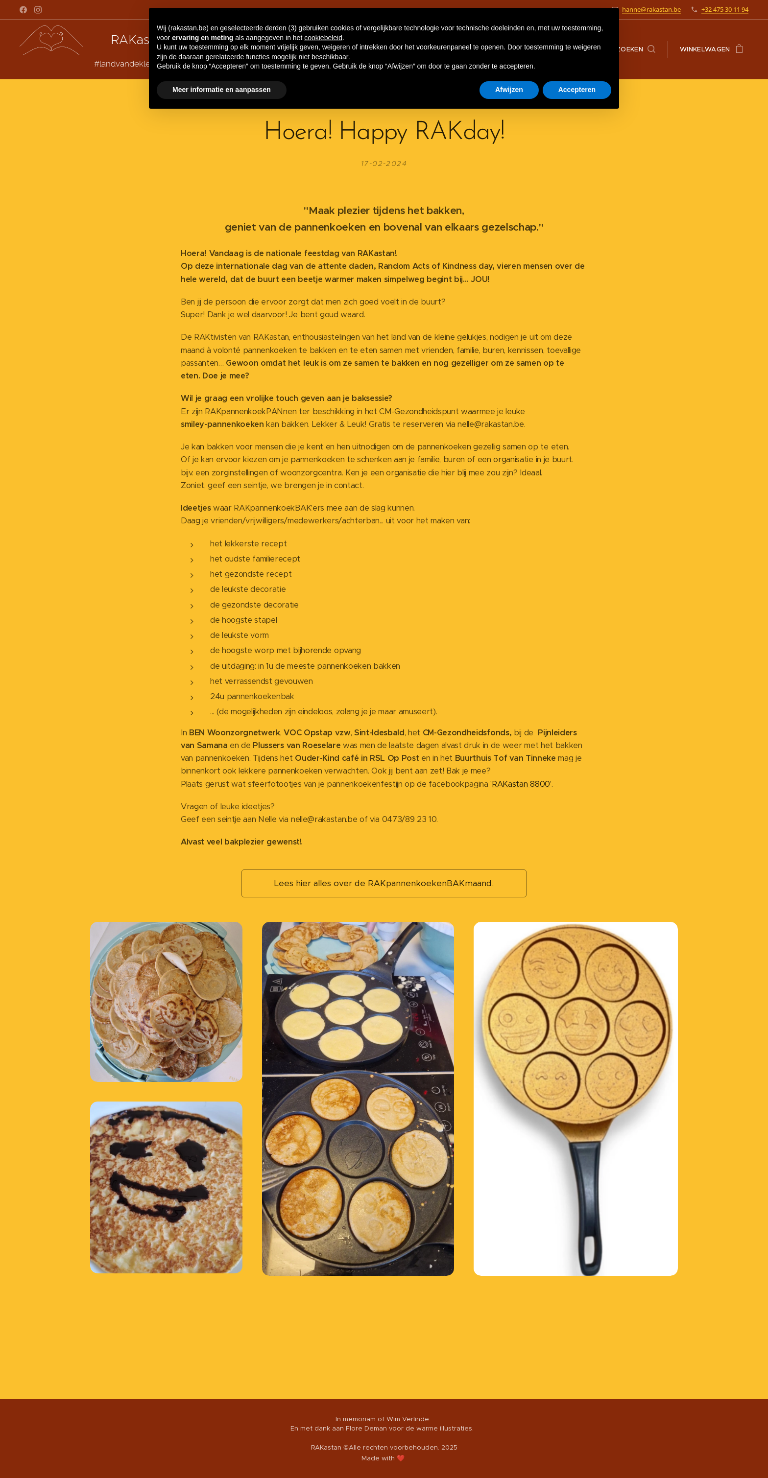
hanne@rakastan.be (651, 9)
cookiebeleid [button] (323, 38)
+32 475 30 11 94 (724, 9)
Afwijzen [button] (509, 90)
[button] (636, 49)
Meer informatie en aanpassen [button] (221, 90)
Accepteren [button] (577, 90)
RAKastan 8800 (521, 783)
